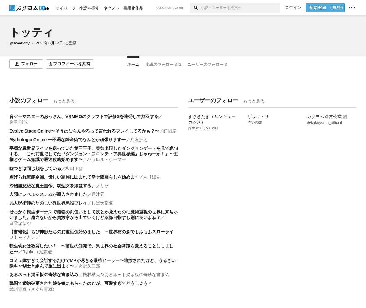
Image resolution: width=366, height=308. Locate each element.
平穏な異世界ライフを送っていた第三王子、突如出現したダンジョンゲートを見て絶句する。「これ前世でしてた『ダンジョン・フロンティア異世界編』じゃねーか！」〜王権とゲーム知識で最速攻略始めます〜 (93, 154)
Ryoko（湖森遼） (39, 251)
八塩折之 (138, 139)
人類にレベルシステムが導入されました (48, 194)
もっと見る (64, 100)
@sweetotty (19, 43)
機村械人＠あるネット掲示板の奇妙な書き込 (126, 274)
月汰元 (97, 194)
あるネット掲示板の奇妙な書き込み (43, 274)
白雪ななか (20, 223)
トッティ (31, 32)
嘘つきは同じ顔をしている (35, 168)
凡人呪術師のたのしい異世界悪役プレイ (48, 202)
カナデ (33, 237)
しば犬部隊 (102, 202)
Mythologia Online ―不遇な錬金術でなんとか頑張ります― (67, 139)
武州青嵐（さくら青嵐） (33, 289)
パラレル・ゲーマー (106, 159)
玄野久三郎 (89, 266)
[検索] (195, 8)
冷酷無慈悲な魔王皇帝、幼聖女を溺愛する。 (52, 185)
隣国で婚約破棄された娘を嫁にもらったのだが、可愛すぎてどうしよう (78, 283)
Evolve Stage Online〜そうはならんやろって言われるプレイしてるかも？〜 (84, 131)
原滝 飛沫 (18, 122)
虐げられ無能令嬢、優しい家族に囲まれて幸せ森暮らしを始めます (74, 177)
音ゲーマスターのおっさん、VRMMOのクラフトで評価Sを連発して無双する (83, 116)
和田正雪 (74, 168)
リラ (104, 185)
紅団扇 (169, 131)
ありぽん (152, 177)
